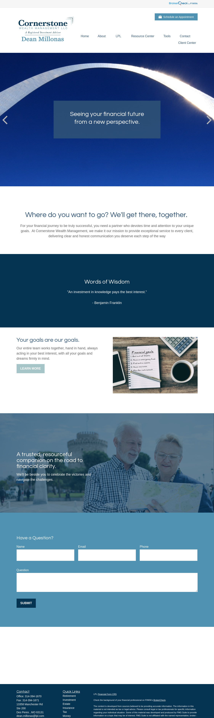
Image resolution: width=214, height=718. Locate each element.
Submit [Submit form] (26, 603)
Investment (69, 699)
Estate (66, 703)
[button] (85, 36)
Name (21, 546)
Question (23, 570)
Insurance (68, 707)
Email (82, 546)
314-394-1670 (33, 696)
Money (67, 715)
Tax (65, 711)
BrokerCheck (159, 700)
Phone (144, 546)
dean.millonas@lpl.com (30, 715)
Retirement (69, 695)
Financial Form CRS (107, 694)
